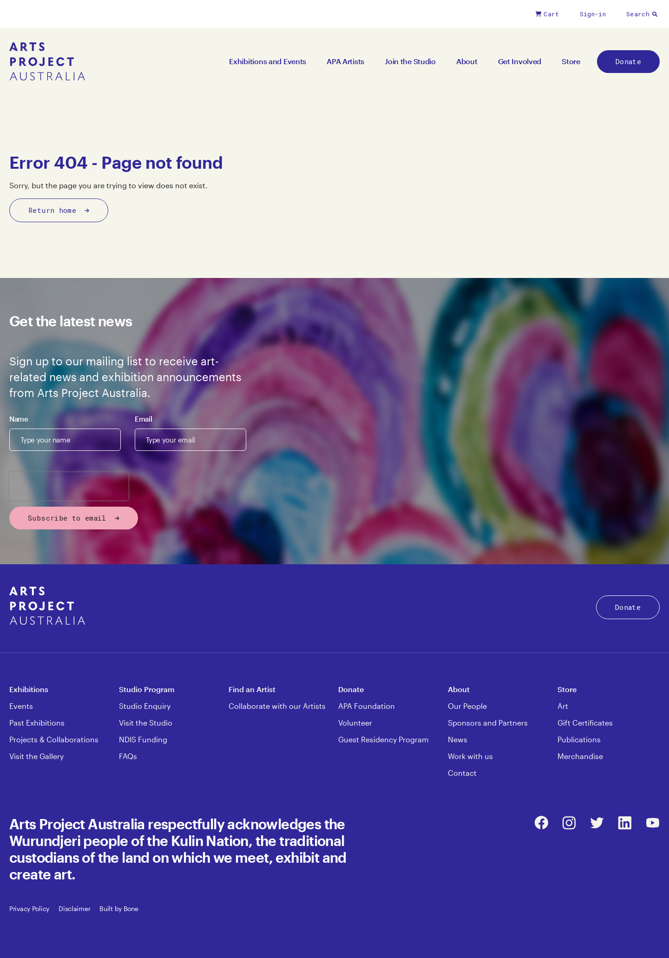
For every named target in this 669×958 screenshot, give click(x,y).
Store (571, 61)
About (467, 61)
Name (18, 419)
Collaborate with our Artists (277, 705)
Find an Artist (252, 689)
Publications (579, 739)
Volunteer (355, 722)
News (457, 739)
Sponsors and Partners (488, 722)
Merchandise (580, 756)
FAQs (128, 756)
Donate (628, 61)
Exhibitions (28, 689)
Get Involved (520, 61)
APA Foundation (366, 705)
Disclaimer (74, 908)
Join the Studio (410, 61)
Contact (462, 772)
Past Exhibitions (37, 722)
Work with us (470, 756)
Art (563, 705)
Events (21, 705)
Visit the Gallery (36, 756)
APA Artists (345, 61)
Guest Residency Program (383, 739)
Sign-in (593, 14)
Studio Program (147, 689)
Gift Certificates (585, 722)
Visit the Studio (145, 722)
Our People (467, 705)
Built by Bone (118, 908)
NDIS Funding (143, 739)
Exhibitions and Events (267, 61)
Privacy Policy (29, 908)
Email (143, 419)
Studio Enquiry (145, 705)
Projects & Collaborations (53, 739)
